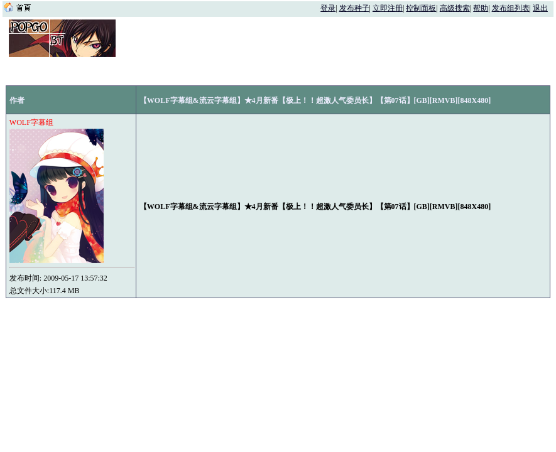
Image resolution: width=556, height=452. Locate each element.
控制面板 (421, 8)
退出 (540, 8)
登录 (327, 8)
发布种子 (354, 8)
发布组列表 (511, 8)
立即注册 (388, 8)
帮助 (480, 8)
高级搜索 (455, 8)
